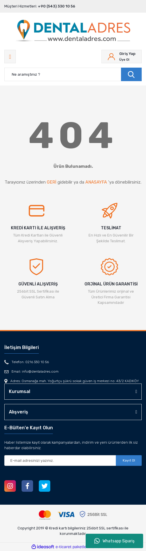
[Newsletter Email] (73, 460)
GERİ (51, 182)
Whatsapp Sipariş (114, 541)
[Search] (73, 74)
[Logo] (73, 31)
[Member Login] (121, 56)
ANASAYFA (96, 182)
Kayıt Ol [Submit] (129, 460)
